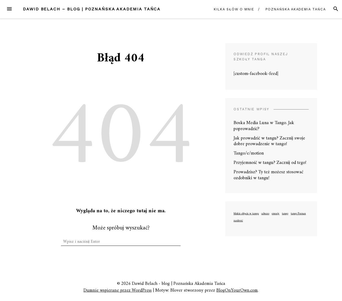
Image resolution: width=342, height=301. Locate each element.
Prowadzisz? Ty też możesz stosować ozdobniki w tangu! (268, 175)
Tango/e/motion (249, 153)
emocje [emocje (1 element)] (275, 214)
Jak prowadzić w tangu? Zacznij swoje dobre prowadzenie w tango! (269, 141)
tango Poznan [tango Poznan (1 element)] (298, 214)
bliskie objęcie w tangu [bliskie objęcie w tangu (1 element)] (246, 214)
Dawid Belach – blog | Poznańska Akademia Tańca (91, 9)
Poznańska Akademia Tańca (296, 9)
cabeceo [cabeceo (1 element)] (265, 214)
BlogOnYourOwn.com (237, 290)
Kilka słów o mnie (234, 9)
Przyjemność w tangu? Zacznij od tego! (270, 163)
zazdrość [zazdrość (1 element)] (238, 221)
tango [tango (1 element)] (285, 214)
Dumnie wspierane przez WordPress (117, 290)
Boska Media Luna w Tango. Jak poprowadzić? (264, 126)
